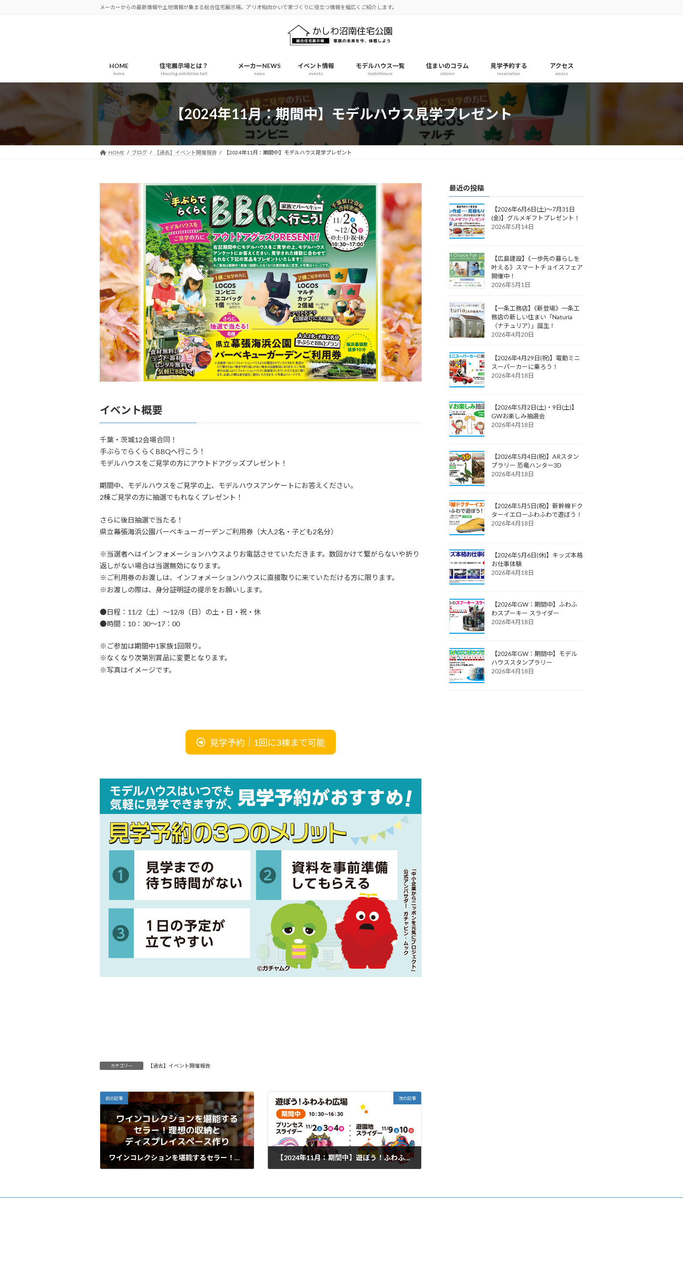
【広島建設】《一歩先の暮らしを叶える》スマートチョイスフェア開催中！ (537, 267)
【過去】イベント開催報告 (179, 1065)
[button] (261, 742)
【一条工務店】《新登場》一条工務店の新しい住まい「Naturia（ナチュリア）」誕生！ (535, 316)
